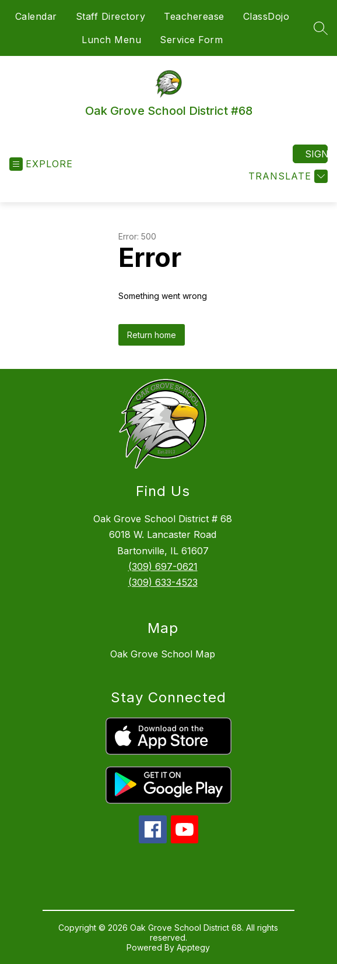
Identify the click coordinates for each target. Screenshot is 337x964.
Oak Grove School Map (162, 654)
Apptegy (193, 947)
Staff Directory (111, 16)
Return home (151, 335)
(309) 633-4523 (163, 582)
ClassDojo (266, 16)
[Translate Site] (286, 176)
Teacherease (194, 16)
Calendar (36, 16)
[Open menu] (41, 164)
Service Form (191, 39)
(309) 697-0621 (163, 566)
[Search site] (321, 28)
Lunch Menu (111, 39)
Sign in (316, 154)
